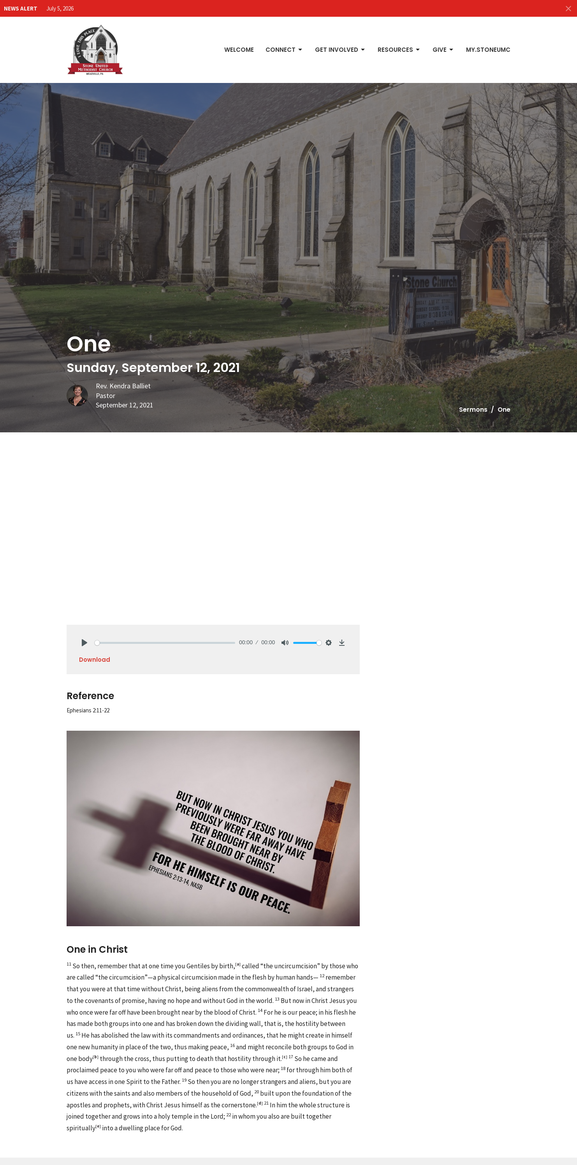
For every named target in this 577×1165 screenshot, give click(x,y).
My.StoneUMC (488, 50)
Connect (284, 50)
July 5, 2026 (60, 8)
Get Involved (340, 50)
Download (94, 660)
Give (443, 50)
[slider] (165, 643)
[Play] (84, 642)
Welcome (239, 50)
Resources (399, 50)
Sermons (473, 409)
